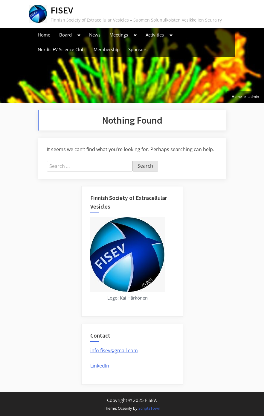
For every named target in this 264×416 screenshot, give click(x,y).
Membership (107, 49)
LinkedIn (99, 365)
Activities (155, 35)
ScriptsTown (149, 408)
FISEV (62, 10)
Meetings (118, 35)
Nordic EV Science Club (61, 49)
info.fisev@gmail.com (114, 350)
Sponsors (137, 49)
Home (44, 35)
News (94, 35)
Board (65, 35)
